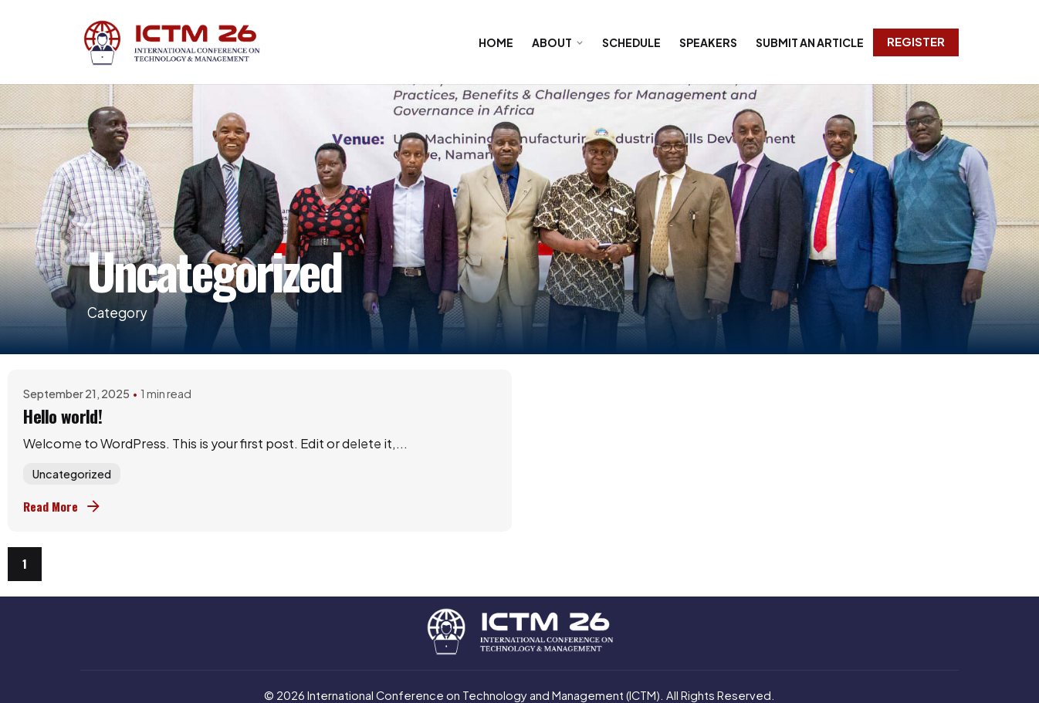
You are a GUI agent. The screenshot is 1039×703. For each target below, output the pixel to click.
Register (916, 42)
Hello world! (62, 416)
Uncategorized (71, 474)
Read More (63, 506)
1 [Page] (24, 563)
